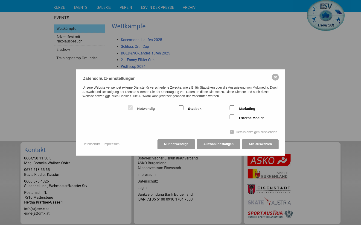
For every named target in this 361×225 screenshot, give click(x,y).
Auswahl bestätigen (218, 144)
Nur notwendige (176, 144)
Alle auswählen (260, 144)
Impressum (111, 144)
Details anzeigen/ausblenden (256, 132)
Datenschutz (91, 144)
